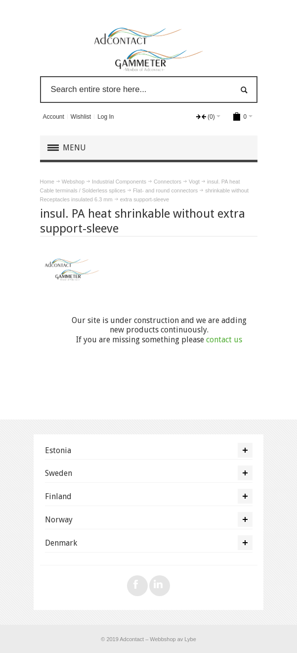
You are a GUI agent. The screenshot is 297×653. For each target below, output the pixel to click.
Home (47, 182)
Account (53, 116)
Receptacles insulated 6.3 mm (76, 199)
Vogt (194, 182)
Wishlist (81, 116)
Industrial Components (119, 182)
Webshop (73, 182)
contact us (224, 339)
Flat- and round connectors (165, 190)
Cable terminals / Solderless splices (83, 190)
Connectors (167, 182)
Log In (105, 116)
